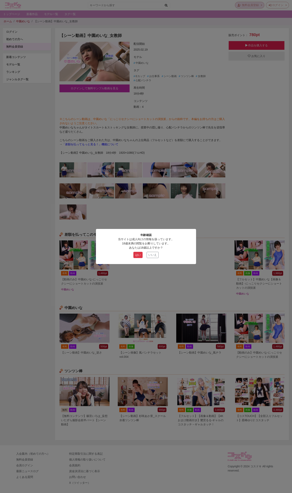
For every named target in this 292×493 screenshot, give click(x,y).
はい (138, 254)
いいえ (152, 254)
